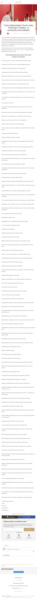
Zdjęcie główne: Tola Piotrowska (18, 514)
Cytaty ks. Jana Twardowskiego (28, 595)
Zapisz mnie (29, 529)
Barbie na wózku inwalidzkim (16, 595)
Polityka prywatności (18, 591)
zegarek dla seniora (9, 597)
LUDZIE (16, 33)
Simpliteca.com (22, 588)
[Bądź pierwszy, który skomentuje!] (20, 549)
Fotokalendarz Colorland (18, 597)
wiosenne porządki (27, 597)
